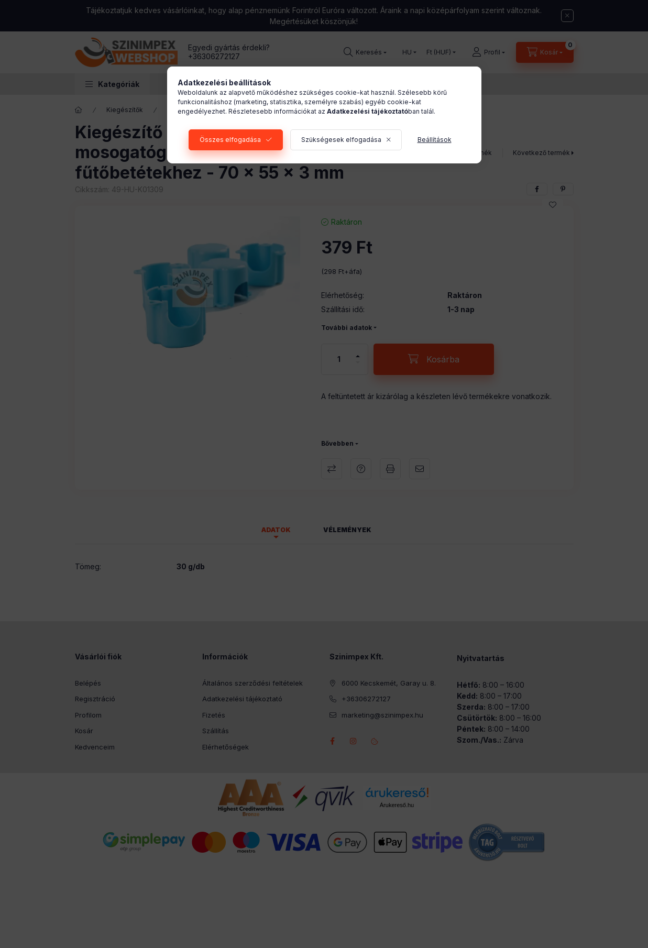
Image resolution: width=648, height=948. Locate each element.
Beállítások (435, 140)
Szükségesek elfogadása (341, 140)
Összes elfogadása (230, 140)
